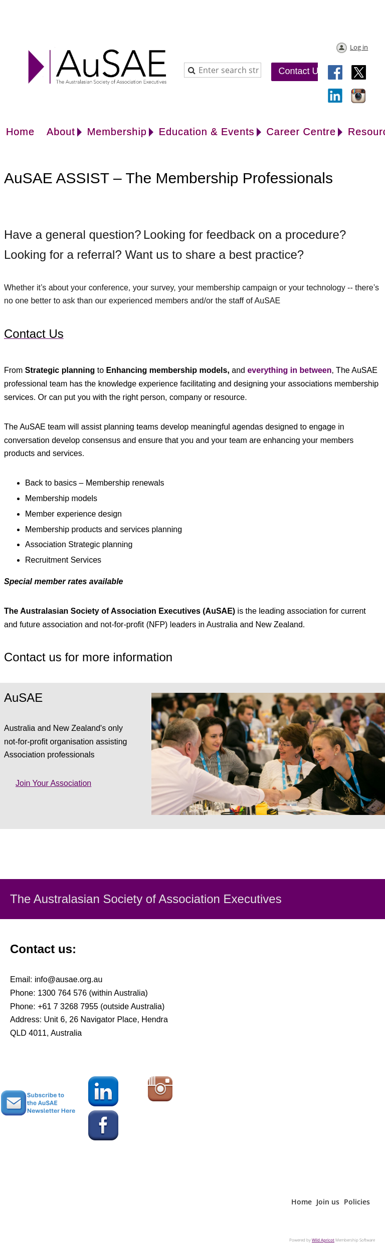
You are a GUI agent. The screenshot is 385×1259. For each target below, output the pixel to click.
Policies (357, 1201)
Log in (359, 47)
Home (301, 1201)
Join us (327, 1201)
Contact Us (300, 71)
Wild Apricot (323, 1239)
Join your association (53, 783)
